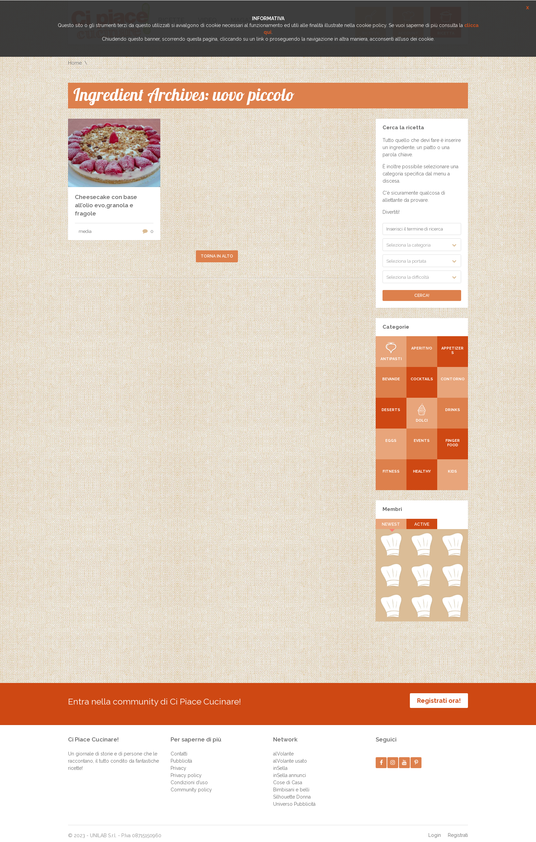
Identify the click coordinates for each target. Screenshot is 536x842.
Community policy (191, 784)
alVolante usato (290, 756)
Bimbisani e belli (291, 784)
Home (75, 63)
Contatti (179, 748)
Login (434, 830)
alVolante (283, 748)
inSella (280, 763)
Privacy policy (186, 770)
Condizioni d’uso (189, 777)
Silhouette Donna (292, 791)
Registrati (458, 830)
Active (421, 524)
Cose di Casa (287, 777)
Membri (392, 509)
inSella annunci (289, 770)
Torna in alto (217, 256)
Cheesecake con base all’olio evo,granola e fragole (106, 205)
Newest (391, 524)
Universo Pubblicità (294, 799)
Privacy (178, 763)
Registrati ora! (439, 700)
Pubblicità (181, 756)
